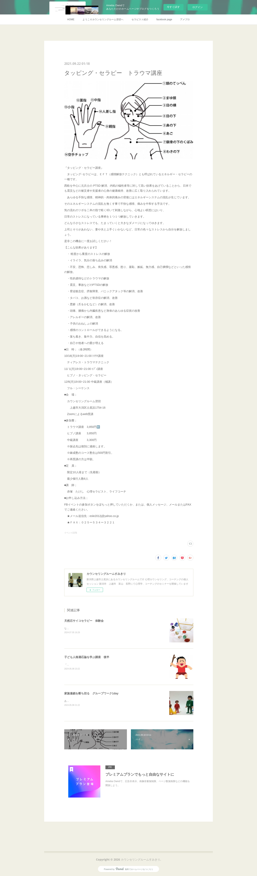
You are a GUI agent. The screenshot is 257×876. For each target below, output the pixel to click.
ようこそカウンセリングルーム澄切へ (103, 19)
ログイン (197, 7)
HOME (70, 19)
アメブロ (185, 19)
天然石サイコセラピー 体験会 (84, 620)
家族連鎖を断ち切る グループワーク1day (91, 693)
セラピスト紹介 (140, 19)
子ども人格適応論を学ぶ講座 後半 (86, 657)
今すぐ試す (173, 6)
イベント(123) (70, 533)
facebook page (164, 19)
